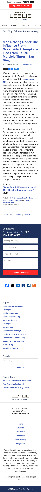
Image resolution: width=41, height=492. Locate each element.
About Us (25, 26)
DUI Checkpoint (11, 317)
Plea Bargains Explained (13, 384)
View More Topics (10, 348)
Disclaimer (20, 432)
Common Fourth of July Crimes (16, 387)
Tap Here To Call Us (20, 5)
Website (14, 26)
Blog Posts (20, 443)
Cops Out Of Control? (14, 338)
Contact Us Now (20, 272)
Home (4, 26)
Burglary (8, 345)
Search (20, 367)
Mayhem (29, 198)
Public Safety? (10, 313)
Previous (8, 214)
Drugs (7, 324)
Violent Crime (10, 320)
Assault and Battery (13, 341)
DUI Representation (17, 198)
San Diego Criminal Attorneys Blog (20, 16)
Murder (8, 327)
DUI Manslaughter (12, 331)
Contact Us (20, 435)
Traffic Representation (14, 334)
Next (27, 214)
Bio (34, 26)
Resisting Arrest (15, 200)
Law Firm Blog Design (20, 489)
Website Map (20, 439)
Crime (7, 310)
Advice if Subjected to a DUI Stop (17, 380)
